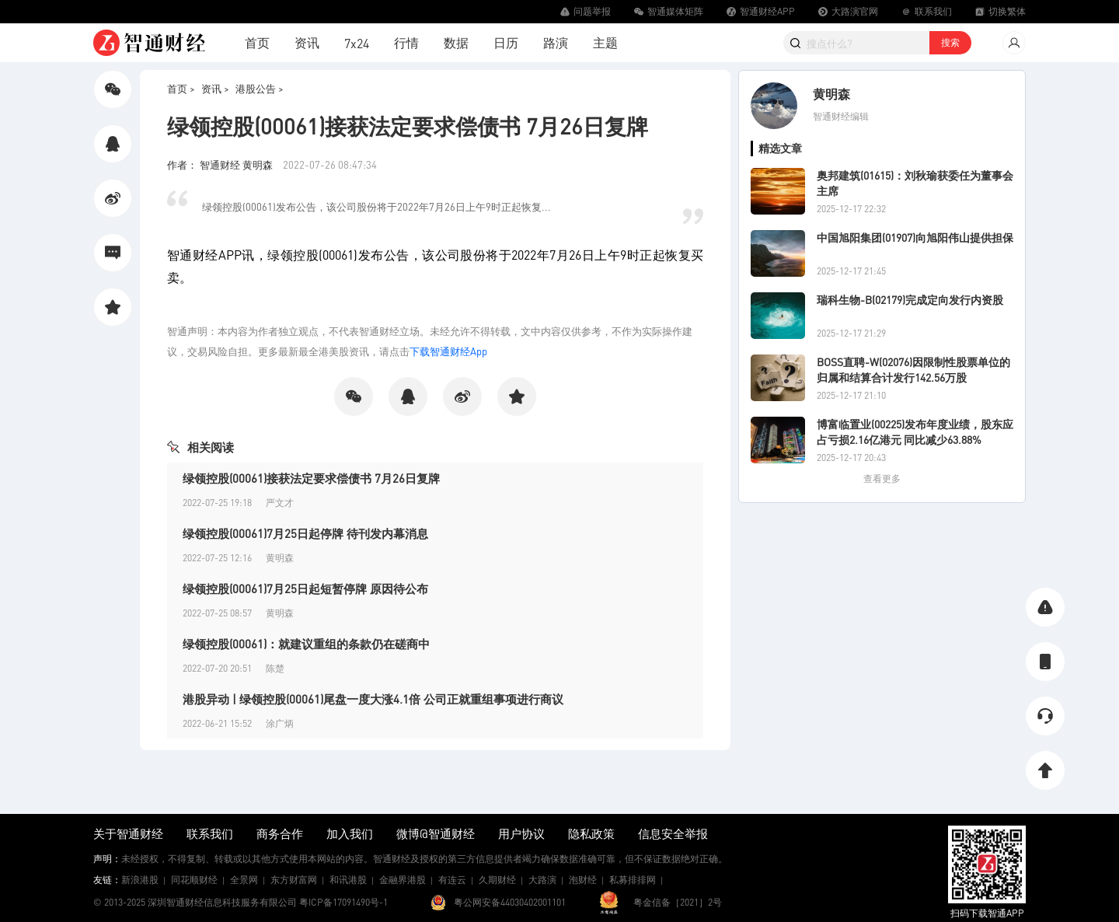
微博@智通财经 (435, 833)
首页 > (181, 88)
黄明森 (831, 94)
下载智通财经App (448, 351)
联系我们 (209, 833)
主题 (605, 42)
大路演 (542, 879)
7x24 (356, 43)
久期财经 (497, 879)
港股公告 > (259, 88)
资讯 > (215, 88)
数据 (456, 42)
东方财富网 (293, 879)
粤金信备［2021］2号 (677, 902)
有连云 (452, 879)
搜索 (950, 42)
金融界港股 (402, 879)
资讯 (307, 42)
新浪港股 (140, 879)
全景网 (244, 879)
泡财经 (583, 879)
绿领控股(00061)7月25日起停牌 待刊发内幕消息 (305, 533)
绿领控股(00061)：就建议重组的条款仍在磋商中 (306, 643)
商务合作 (279, 833)
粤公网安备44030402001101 (510, 902)
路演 (555, 42)
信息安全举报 (673, 833)
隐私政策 (591, 833)
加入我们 (349, 833)
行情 (406, 42)
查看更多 (882, 478)
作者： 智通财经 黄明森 (221, 164)
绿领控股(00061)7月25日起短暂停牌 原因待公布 (305, 588)
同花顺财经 (194, 879)
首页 (257, 42)
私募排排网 (632, 879)
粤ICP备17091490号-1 (343, 902)
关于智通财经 (128, 833)
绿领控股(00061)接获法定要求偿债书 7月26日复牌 (311, 478)
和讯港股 (348, 879)
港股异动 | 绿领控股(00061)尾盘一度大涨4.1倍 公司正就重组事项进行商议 (373, 699)
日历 (505, 42)
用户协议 (521, 833)
